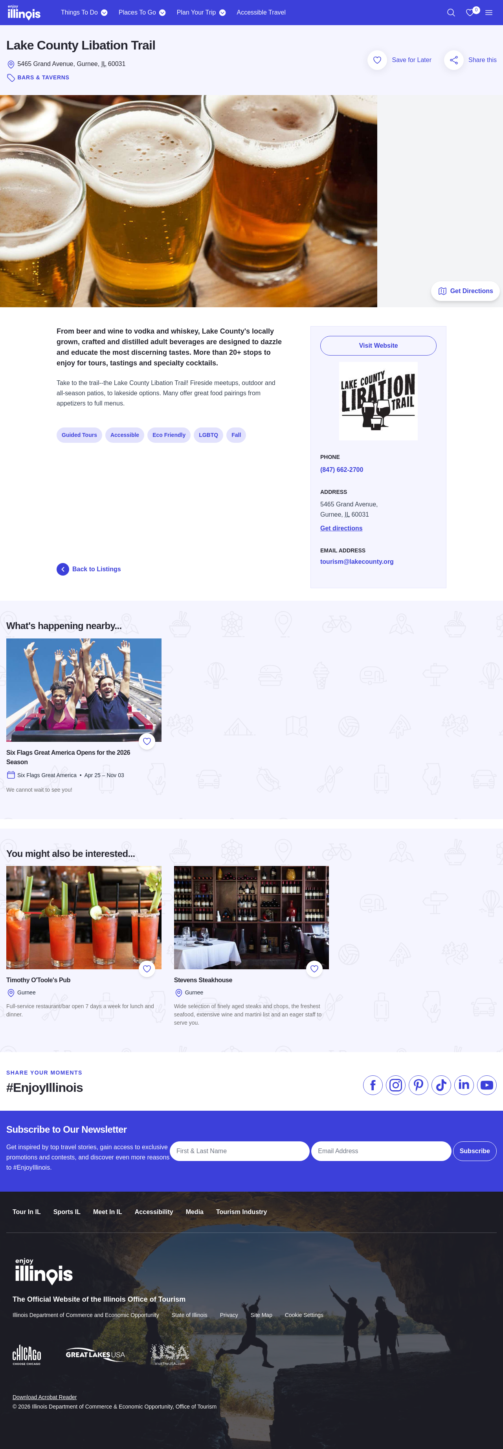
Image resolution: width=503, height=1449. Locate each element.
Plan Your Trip (196, 12)
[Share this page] (454, 60)
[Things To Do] (104, 13)
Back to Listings (89, 569)
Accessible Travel (261, 12)
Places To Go (137, 12)
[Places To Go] (162, 13)
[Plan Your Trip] (222, 13)
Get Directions (465, 291)
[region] (451, 12)
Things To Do (79, 12)
